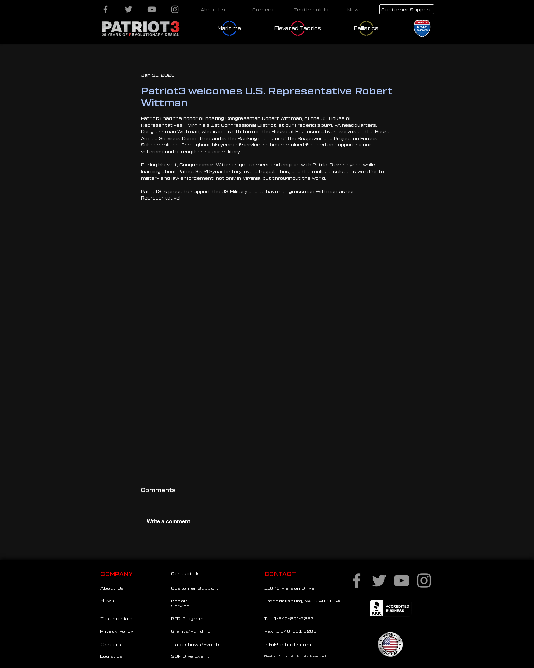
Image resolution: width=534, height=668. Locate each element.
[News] (354, 9)
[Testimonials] (311, 9)
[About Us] (213, 9)
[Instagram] (175, 9)
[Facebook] (105, 9)
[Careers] (263, 9)
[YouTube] (152, 9)
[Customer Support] (406, 9)
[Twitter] (129, 9)
